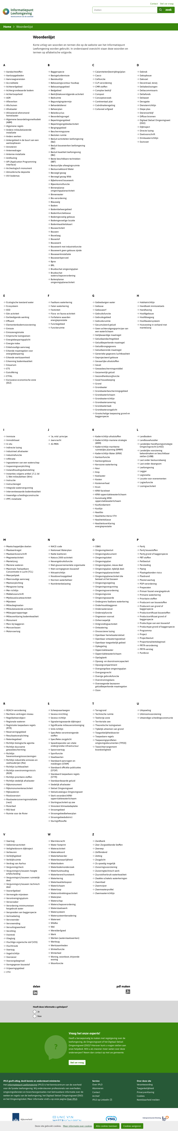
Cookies (141, 1096)
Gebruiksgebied (103, 317)
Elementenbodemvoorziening (21, 324)
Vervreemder (12, 919)
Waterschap (57, 900)
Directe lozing (147, 130)
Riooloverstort (13, 795)
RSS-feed (10, 809)
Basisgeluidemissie (60, 75)
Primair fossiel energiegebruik (155, 591)
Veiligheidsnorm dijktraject (19, 848)
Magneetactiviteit (15, 557)
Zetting (98, 856)
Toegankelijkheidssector (107, 732)
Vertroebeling (13, 916)
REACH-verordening (16, 710)
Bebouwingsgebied (60, 86)
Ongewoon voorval (104, 616)
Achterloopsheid (14, 94)
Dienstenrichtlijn (148, 105)
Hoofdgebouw (147, 313)
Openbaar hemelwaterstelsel (109, 635)
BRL (53, 265)
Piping (143, 569)
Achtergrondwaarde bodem (20, 90)
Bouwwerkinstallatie (61, 254)
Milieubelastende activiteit (19, 609)
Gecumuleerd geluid (105, 324)
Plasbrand (145, 576)
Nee (39, 1016)
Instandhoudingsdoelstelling (20, 470)
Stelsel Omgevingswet (62, 788)
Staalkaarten (57, 757)
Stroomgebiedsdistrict (61, 817)
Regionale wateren (15, 721)
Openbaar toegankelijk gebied (110, 642)
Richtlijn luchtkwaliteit (17, 766)
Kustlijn (98, 508)
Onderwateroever (104, 609)
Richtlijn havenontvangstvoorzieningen (21, 755)
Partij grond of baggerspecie (154, 554)
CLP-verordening (103, 83)
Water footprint (58, 844)
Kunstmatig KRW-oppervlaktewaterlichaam (108, 499)
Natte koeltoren (58, 554)
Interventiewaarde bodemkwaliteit (23, 491)
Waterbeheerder (59, 856)
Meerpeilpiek (12, 575)
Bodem (54, 205)
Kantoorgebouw (103, 461)
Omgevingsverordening (107, 590)
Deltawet (144, 97)
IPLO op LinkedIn (102, 1099)
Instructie (11, 480)
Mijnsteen (11, 601)
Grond (98, 383)
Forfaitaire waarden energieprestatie (60, 318)
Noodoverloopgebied (61, 576)
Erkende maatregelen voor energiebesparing (19, 352)
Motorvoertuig (13, 631)
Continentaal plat (104, 101)
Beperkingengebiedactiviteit (65, 124)
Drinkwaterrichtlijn (149, 138)
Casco (98, 75)
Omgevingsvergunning (106, 586)
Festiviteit (55, 310)
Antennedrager (13, 150)
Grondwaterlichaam (105, 394)
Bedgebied (56, 90)
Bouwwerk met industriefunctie (66, 246)
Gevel (98, 365)
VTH (8, 972)
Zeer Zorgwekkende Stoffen (109, 844)
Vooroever (11, 957)
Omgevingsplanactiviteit (107, 572)
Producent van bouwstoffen (153, 602)
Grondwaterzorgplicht (106, 409)
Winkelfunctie (58, 949)
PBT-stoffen (145, 557)
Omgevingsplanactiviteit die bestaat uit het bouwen (109, 577)
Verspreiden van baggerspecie (21, 912)
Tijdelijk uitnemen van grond (109, 729)
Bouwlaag (56, 235)
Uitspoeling (145, 710)
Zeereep (99, 848)
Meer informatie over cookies (77, 1126)
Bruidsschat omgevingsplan (64, 269)
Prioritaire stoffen (148, 598)
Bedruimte (56, 97)
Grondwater (101, 387)
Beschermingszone (60, 131)
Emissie (10, 328)
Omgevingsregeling (105, 583)
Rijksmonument (14, 784)
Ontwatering (101, 627)
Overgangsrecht (103, 672)
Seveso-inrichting (59, 714)
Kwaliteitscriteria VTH (106, 516)
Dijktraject (145, 127)
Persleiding (145, 565)
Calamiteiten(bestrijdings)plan (110, 71)
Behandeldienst (58, 105)
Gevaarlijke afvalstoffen (107, 361)
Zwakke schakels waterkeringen (111, 878)
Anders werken (13, 136)
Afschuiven (11, 105)
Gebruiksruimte (103, 321)
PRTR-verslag (146, 649)
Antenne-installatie (15, 154)
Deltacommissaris (149, 90)
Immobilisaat (12, 440)
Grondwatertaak (103, 406)
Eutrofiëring (12, 372)
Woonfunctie (57, 963)
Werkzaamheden (59, 945)
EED (8, 310)
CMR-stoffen (101, 86)
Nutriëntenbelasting (61, 583)
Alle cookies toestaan (106, 1126)
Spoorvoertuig (58, 749)
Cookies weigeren (132, 1126)
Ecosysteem (12, 306)
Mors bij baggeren (15, 624)
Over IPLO (72, 1099)
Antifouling (11, 158)
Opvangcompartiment (106, 665)
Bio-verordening (59, 198)
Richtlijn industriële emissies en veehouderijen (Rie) (22, 761)
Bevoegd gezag (58, 173)
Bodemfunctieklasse (61, 213)
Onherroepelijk (102, 620)
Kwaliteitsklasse (103, 519)
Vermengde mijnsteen (17, 894)
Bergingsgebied (58, 127)
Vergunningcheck (15, 867)
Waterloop (56, 889)
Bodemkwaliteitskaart (61, 224)
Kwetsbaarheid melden (148, 1099)
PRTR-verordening (149, 645)
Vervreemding (13, 923)
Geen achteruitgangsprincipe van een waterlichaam (111, 330)
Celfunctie (100, 79)
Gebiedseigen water (105, 302)
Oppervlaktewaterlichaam (108, 653)
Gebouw (99, 306)
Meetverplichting (14, 583)
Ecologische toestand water (20, 302)
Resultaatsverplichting (17, 735)
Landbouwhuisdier (149, 440)
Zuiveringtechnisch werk (107, 871)
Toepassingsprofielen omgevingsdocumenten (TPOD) (110, 741)
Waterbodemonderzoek (62, 867)
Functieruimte (58, 327)
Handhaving (146, 310)
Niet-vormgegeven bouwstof (65, 569)
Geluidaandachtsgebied (107, 339)
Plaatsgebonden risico (151, 572)
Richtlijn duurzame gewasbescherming (16, 748)
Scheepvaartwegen (60, 710)
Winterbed (56, 953)
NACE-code (56, 546)
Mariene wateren (14, 565)
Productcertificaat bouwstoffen (155, 612)
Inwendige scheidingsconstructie (22, 495)
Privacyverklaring (145, 1092)
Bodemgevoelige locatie (63, 220)
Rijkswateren (12, 792)
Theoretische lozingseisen (108, 725)
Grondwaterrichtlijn (105, 398)
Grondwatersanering (105, 402)
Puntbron (144, 653)
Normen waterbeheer (61, 580)
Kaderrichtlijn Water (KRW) (108, 453)
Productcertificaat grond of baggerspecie (153, 618)
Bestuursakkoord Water (62, 169)
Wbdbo (54, 923)
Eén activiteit (12, 313)
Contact (154, 3)
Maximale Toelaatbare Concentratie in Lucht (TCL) (19, 570)
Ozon (98, 690)
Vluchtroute (12, 946)
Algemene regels (14, 126)
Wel (53, 926)
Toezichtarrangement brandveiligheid (106, 748)
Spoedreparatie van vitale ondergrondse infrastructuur (65, 744)
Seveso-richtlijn (58, 717)
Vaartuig (10, 841)
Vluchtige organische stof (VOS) (22, 942)
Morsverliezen (13, 627)
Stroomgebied (58, 809)
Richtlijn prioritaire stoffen (19, 777)
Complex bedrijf (103, 90)
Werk (53, 934)
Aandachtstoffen (14, 71)
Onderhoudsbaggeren (106, 605)
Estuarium (11, 365)
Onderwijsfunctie (103, 612)
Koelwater (100, 476)
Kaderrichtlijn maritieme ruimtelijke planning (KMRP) (109, 448)
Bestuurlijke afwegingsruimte (65, 165)
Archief (95, 1096)
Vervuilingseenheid (15, 927)
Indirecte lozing (14, 447)
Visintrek (10, 934)
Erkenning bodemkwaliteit (19, 361)
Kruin (97, 487)
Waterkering (57, 878)
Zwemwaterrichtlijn (105, 893)
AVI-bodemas (13, 175)
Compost (99, 94)
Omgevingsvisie (103, 594)
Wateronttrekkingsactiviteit (64, 893)
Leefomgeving (147, 467)
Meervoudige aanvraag (17, 579)
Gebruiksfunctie (103, 313)
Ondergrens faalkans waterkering (112, 601)
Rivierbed (11, 806)
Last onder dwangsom (151, 463)
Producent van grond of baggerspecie (151, 607)
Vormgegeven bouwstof (18, 964)
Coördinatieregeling (105, 105)
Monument (11, 620)
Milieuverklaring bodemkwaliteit (22, 616)
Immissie (10, 436)
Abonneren (97, 1088)
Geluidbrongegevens (105, 346)
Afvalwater (11, 109)
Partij (142, 546)
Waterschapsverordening (63, 904)
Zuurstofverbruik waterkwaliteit (110, 874)
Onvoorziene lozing (105, 631)
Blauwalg (55, 202)
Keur (97, 468)
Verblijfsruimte (13, 859)
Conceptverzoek (103, 97)
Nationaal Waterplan (61, 550)
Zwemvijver (101, 885)
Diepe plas (145, 109)
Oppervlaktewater (104, 650)
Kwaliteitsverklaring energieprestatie (105, 525)
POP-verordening (148, 583)
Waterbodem (57, 863)
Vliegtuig (10, 938)
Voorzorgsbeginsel (15, 960)
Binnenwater (57, 194)
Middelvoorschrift (15, 594)
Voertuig (10, 949)
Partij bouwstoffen (149, 550)
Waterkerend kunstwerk (62, 874)
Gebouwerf (100, 310)
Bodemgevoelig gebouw (63, 217)
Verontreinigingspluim (17, 898)
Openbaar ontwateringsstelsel (110, 639)
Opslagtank (101, 657)
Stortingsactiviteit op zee (63, 802)
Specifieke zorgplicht (61, 739)
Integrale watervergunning (19, 487)
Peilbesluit (145, 561)
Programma (146, 630)
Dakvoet (144, 79)
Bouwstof (55, 239)
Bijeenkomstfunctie (60, 184)
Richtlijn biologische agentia (20, 743)
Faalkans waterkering (61, 302)
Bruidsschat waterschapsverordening (63, 274)
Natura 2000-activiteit (61, 557)
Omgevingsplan (103, 561)
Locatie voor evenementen (153, 478)
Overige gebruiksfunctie (107, 676)
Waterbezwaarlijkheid (62, 859)
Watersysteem (58, 912)
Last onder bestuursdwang (153, 460)
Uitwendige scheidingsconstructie (156, 717)
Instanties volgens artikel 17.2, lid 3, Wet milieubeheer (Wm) (22, 475)
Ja (38, 1011)
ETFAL (9, 376)
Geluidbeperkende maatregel (110, 342)
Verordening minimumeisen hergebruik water (20, 907)
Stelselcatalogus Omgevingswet (67, 792)
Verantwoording (145, 1084)
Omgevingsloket (103, 557)
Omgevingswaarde (104, 597)
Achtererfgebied (14, 86)
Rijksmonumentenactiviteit (19, 788)
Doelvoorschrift (147, 134)
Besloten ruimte (58, 135)
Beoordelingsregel (60, 116)
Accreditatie (12, 83)
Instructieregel (13, 484)
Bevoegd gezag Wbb (61, 176)
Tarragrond (100, 710)
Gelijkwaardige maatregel (108, 335)
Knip (97, 472)
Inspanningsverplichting (18, 466)
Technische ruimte (104, 714)
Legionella (145, 475)
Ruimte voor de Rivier (17, 813)
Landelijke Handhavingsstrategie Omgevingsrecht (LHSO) (156, 445)
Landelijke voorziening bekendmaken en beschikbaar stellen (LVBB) (155, 453)
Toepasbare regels (104, 736)
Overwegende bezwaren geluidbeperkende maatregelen (111, 685)
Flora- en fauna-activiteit (63, 313)
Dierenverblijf (146, 113)
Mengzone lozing (14, 586)
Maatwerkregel (13, 550)
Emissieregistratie (15, 332)
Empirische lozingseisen (18, 336)
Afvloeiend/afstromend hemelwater (17, 114)
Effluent (10, 321)
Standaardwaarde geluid (63, 780)
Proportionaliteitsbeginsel (152, 641)
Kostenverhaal (102, 483)
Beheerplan (56, 109)
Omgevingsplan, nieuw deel (109, 565)
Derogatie (145, 101)
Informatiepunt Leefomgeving (22, 1084)
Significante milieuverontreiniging (67, 725)
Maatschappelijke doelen (18, 546)
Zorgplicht (100, 859)
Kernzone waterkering (106, 464)
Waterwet (55, 919)
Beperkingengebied (60, 120)
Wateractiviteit (58, 848)
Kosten (98, 479)
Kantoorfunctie (102, 457)
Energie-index (13, 343)
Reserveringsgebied (16, 732)
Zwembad (100, 882)
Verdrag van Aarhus (16, 863)
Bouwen (55, 231)
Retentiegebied (13, 739)
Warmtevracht (58, 841)
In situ (9, 444)
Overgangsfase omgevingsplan (110, 668)
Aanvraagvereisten (15, 79)
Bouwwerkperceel (60, 257)
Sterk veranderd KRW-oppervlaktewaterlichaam (63, 797)
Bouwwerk (56, 243)
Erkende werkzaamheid (18, 357)
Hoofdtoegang (147, 317)
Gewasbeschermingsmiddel (109, 368)
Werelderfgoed (58, 930)
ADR (8, 97)
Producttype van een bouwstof (155, 623)
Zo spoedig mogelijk (105, 863)
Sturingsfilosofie (59, 821)
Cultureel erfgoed (104, 109)
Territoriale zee (103, 721)
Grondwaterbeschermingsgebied (111, 391)
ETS (8, 368)
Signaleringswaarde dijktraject (66, 721)
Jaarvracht (56, 440)
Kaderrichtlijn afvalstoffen (108, 436)
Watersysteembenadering (63, 915)
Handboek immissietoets (152, 306)
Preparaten (145, 587)
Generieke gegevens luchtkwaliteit (112, 353)
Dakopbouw (146, 75)
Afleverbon (11, 101)
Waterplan (56, 897)
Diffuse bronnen (148, 116)
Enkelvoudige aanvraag (18, 347)
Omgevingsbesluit (104, 550)
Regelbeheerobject (15, 717)
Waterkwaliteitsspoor (61, 882)
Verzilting (11, 931)
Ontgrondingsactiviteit (106, 624)
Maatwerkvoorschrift (16, 554)
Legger (143, 471)
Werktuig (55, 941)
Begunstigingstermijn (61, 101)
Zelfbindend (101, 852)
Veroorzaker (12, 902)
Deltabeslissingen (148, 86)
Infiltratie (10, 459)
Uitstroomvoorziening (150, 714)
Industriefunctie (14, 455)
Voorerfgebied (13, 890)
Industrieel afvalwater (17, 451)
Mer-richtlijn (12, 590)
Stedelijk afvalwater (61, 784)
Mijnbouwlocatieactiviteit (18, 597)
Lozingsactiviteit (148, 486)
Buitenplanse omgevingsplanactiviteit (63, 280)
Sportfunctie (57, 753)
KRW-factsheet (102, 490)
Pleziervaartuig (147, 580)
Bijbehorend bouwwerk (62, 180)
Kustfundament (102, 504)
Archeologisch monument (19, 168)
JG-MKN (55, 444)
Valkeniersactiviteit (15, 844)
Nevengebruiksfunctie (62, 561)
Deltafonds (145, 94)
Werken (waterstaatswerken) (65, 938)
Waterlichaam (58, 885)
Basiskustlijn (57, 79)
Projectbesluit (146, 638)
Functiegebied (58, 324)
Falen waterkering (60, 306)
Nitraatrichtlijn (58, 572)
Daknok (143, 71)
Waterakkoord (58, 852)
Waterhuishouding (60, 871)
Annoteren (11, 146)
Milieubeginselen (14, 605)
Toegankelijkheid (145, 1088)
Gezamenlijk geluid (105, 372)
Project (143, 634)
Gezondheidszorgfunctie (107, 376)
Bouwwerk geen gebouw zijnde (66, 250)
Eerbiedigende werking (17, 317)
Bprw (53, 261)
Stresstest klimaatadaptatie (64, 806)
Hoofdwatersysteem (150, 321)
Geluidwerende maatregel (108, 350)
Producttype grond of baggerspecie (157, 626)
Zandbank (100, 841)
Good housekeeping (105, 380)
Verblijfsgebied (13, 856)
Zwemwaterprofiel (104, 889)
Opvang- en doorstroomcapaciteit (112, 661)
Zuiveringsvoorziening (106, 867)
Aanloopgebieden (15, 75)
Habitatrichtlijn (147, 302)
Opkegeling (101, 646)
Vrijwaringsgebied (15, 968)
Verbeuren (11, 852)
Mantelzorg (12, 561)
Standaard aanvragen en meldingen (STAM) (63, 762)
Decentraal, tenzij (148, 83)
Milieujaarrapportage (16, 612)
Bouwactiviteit (58, 228)
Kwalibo (99, 512)
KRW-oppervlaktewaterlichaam (110, 494)
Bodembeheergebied (61, 209)
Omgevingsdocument (106, 554)
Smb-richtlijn (57, 729)
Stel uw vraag (167, 3)
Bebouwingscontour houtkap (65, 83)
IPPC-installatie (13, 499)
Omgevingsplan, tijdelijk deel (109, 569)
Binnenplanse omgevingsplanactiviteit (63, 189)
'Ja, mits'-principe (59, 436)
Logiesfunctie (146, 482)
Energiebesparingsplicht (18, 339)
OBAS (98, 546)
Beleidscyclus (57, 113)
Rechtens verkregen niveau (19, 714)
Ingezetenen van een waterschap (22, 462)
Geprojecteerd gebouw (106, 357)
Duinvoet (144, 141)
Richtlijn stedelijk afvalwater (20, 780)
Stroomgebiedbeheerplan (63, 813)
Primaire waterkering (150, 595)
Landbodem (146, 436)
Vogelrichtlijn (12, 953)
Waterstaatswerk (59, 908)
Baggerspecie (57, 71)
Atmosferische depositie (18, 172)
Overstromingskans (104, 680)
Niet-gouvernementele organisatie (68, 565)
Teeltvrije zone (102, 717)
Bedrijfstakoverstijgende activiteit (67, 94)
